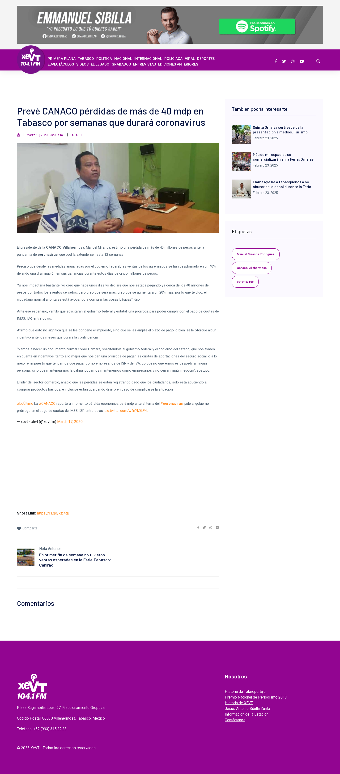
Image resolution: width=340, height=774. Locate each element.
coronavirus (245, 281)
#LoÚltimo (25, 403)
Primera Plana (62, 59)
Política (104, 59)
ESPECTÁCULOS (61, 64)
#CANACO (47, 403)
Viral (190, 59)
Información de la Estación (246, 714)
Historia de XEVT (239, 703)
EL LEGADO (100, 64)
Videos (82, 64)
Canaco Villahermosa (252, 268)
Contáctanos (235, 720)
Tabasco (86, 59)
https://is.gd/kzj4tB (53, 513)
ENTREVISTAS (144, 64)
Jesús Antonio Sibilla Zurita (247, 708)
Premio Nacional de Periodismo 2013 (256, 697)
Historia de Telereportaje (245, 691)
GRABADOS (121, 64)
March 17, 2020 (70, 421)
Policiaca (173, 59)
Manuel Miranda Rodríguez (256, 254)
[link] (198, 527)
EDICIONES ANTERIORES (178, 64)
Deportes (206, 59)
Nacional (123, 59)
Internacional (148, 59)
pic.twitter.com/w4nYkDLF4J (127, 411)
